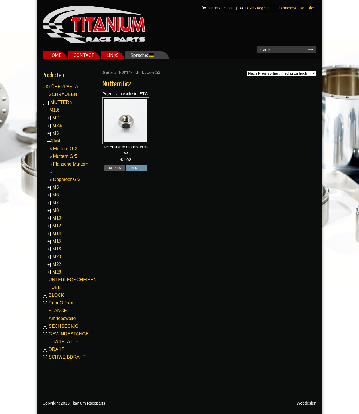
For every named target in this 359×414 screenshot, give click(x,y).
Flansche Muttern (70, 164)
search (265, 50)
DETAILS (115, 168)
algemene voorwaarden (296, 8)
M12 (56, 225)
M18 (56, 248)
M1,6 (54, 110)
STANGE (58, 310)
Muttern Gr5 (65, 156)
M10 (56, 218)
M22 (56, 264)
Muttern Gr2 (65, 148)
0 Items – (220, 8)
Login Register (257, 8)
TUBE (55, 287)
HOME (54, 55)
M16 (56, 241)
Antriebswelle (62, 318)
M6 (55, 194)
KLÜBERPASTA (62, 86)
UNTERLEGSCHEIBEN (73, 279)
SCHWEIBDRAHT (67, 357)
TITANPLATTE (63, 341)
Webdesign (306, 403)
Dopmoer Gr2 (67, 179)
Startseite (109, 73)
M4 (137, 73)
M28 (56, 272)
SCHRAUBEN (63, 94)
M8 (55, 210)
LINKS (112, 55)
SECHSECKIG (63, 326)
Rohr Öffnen (61, 302)
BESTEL (136, 168)
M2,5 (57, 125)
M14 (56, 233)
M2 (55, 117)
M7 (55, 202)
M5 (55, 187)
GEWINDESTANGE (69, 333)
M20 (56, 256)
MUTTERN (126, 73)
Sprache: (144, 55)
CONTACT (84, 55)
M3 (55, 133)
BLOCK (56, 295)
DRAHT (56, 349)
